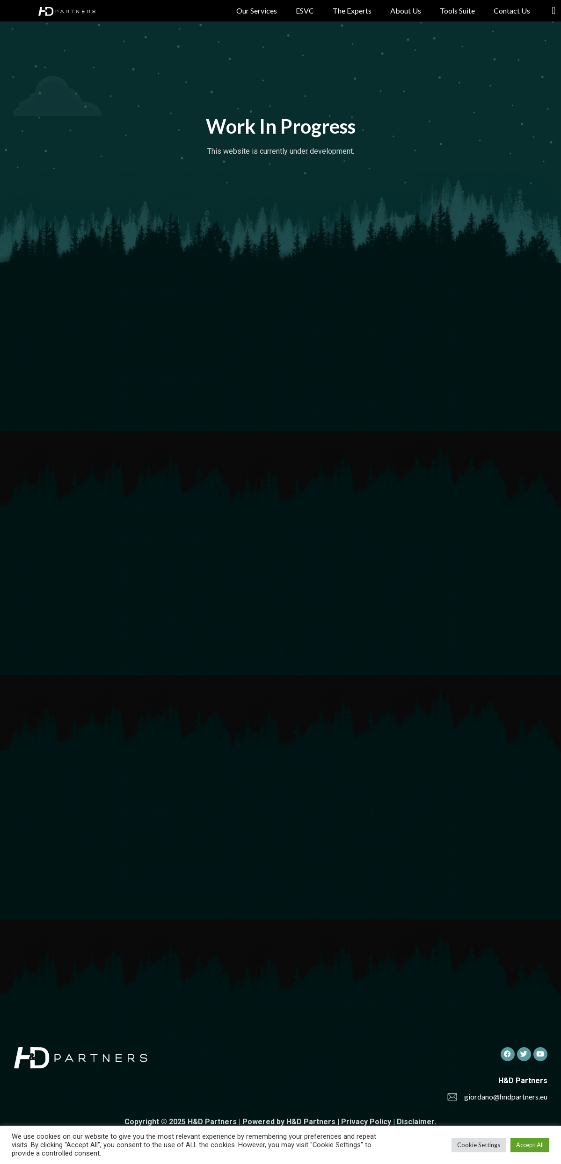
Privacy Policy (366, 1121)
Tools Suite (457, 10)
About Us (405, 10)
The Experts (352, 10)
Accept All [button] (530, 1145)
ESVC (305, 10)
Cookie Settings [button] (478, 1145)
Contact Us (512, 10)
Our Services (256, 10)
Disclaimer (416, 1121)
